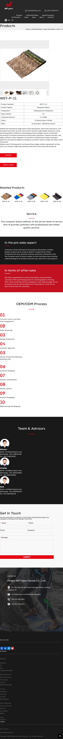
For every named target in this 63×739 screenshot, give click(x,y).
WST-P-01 (19, 201)
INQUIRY (8, 155)
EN (9, 20)
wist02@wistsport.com (13, 471)
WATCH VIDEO (8, 165)
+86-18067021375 (15, 491)
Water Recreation (49, 29)
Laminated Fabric (36, 29)
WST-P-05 (44, 201)
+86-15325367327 (15, 454)
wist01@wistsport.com (13, 452)
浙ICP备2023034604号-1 (7, 732)
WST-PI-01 (57, 201)
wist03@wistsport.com (13, 489)
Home (27, 29)
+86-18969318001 (15, 473)
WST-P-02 (31, 201)
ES (12, 20)
